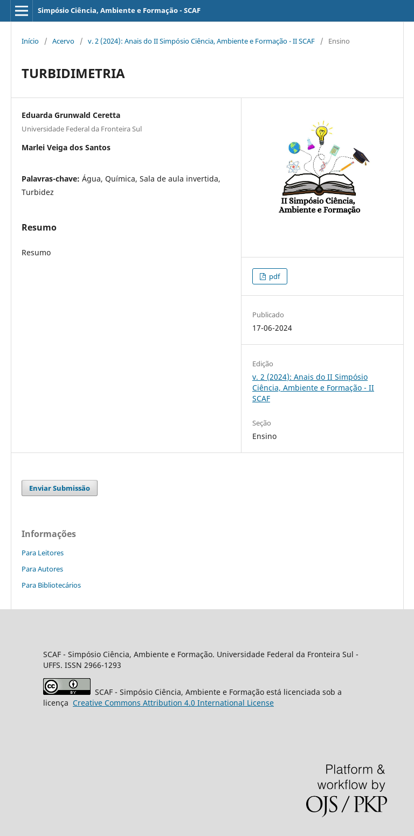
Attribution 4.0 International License (173, 703)
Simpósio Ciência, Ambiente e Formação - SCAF (119, 10)
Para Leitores (43, 553)
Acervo (63, 41)
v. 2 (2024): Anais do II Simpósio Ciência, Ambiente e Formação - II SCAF (201, 41)
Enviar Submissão (59, 488)
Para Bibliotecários (51, 585)
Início (30, 41)
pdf (273, 276)
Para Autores (42, 569)
